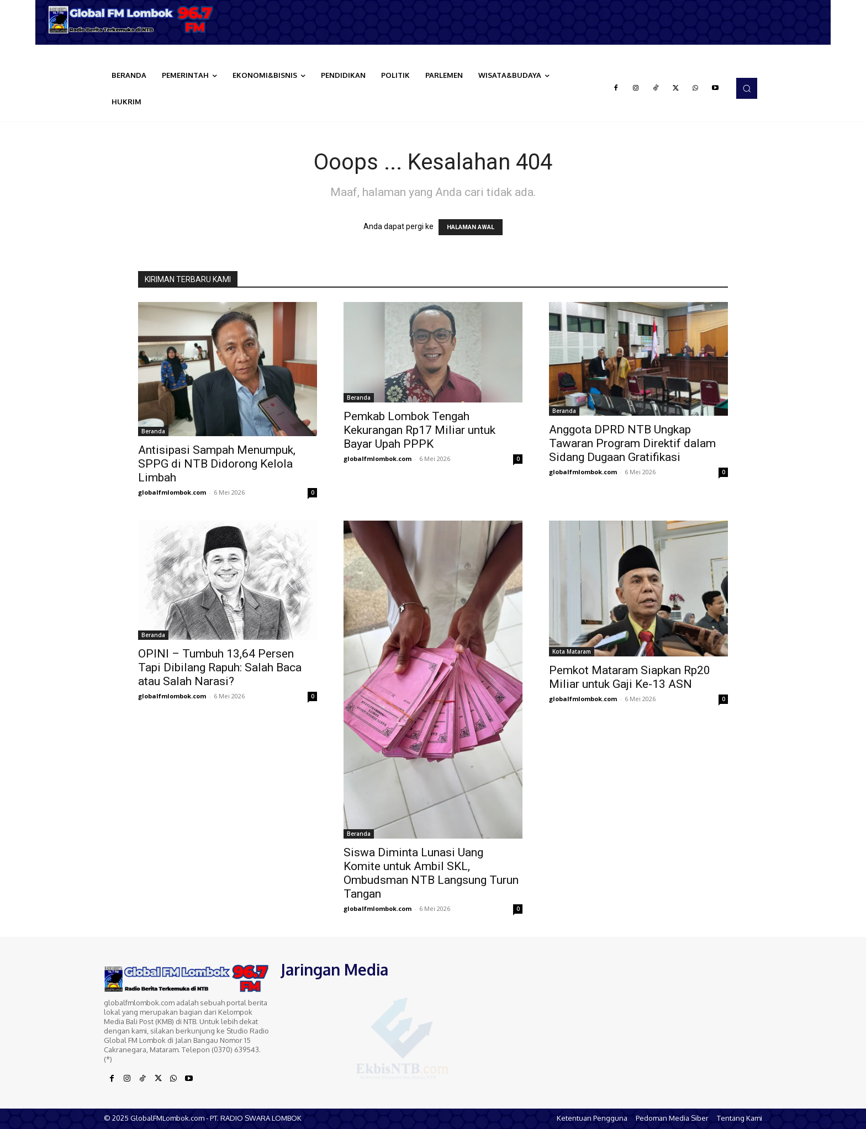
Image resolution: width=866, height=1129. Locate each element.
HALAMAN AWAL (470, 227)
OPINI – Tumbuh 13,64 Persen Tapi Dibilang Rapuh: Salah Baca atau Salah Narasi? (220, 667)
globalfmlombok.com (172, 492)
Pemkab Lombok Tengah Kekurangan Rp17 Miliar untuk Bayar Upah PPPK (419, 430)
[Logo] (135, 20)
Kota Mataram (571, 651)
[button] (746, 88)
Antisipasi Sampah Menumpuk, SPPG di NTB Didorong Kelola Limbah (216, 463)
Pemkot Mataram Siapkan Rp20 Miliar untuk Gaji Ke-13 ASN (629, 677)
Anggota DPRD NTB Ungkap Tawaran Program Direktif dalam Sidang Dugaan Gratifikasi (632, 443)
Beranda (153, 431)
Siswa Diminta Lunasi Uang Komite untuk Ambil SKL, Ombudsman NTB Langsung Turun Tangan (431, 873)
